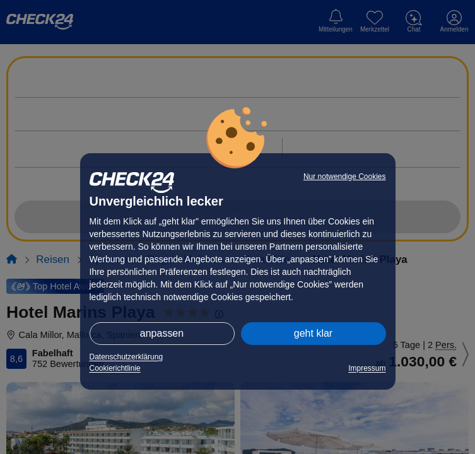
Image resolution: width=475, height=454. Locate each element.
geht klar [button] (313, 333)
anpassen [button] (162, 333)
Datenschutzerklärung (126, 356)
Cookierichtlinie (115, 368)
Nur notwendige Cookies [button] (344, 176)
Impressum (366, 368)
